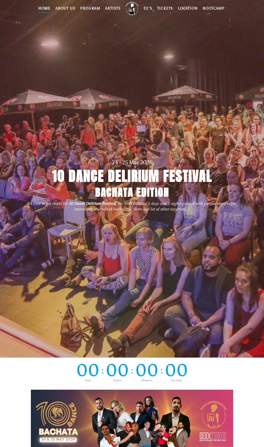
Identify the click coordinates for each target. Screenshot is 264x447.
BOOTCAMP (214, 8)
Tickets (165, 8)
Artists (113, 8)
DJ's (147, 8)
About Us (65, 8)
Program (90, 8)
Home (44, 8)
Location (187, 8)
